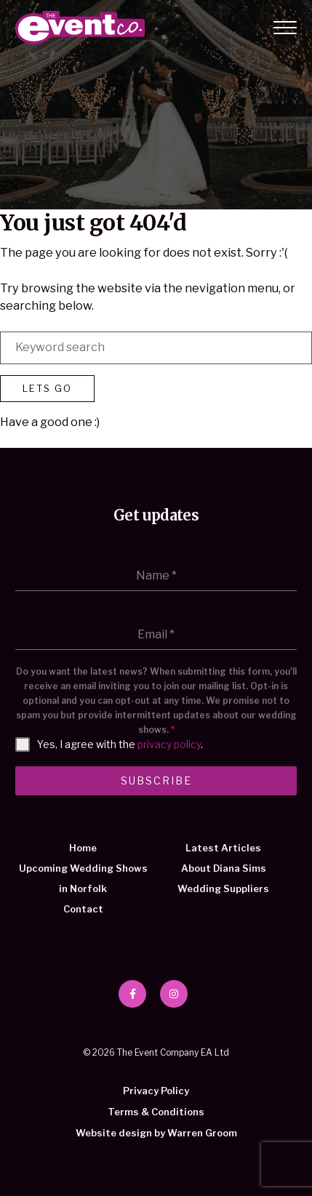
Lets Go (47, 388)
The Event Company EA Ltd (80, 27)
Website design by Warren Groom (156, 1133)
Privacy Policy (156, 1090)
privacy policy (169, 744)
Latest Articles (223, 848)
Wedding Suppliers (223, 888)
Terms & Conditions (156, 1111)
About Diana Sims (223, 868)
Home (83, 848)
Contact (83, 909)
